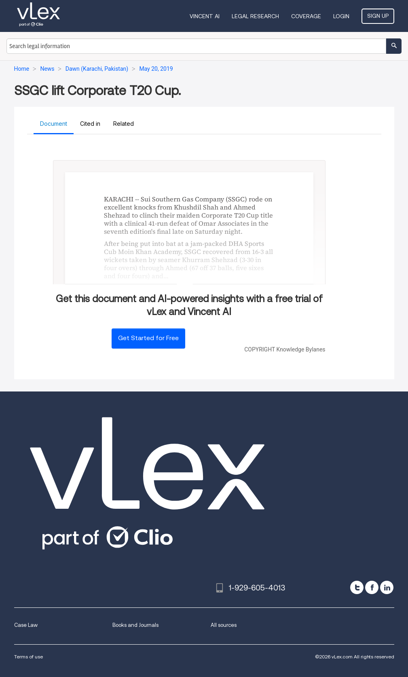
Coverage (306, 16)
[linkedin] (386, 587)
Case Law (26, 625)
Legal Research (255, 16)
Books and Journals (135, 625)
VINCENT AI (205, 16)
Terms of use (28, 656)
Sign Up (378, 16)
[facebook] (371, 587)
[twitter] (357, 587)
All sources (224, 625)
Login (341, 16)
